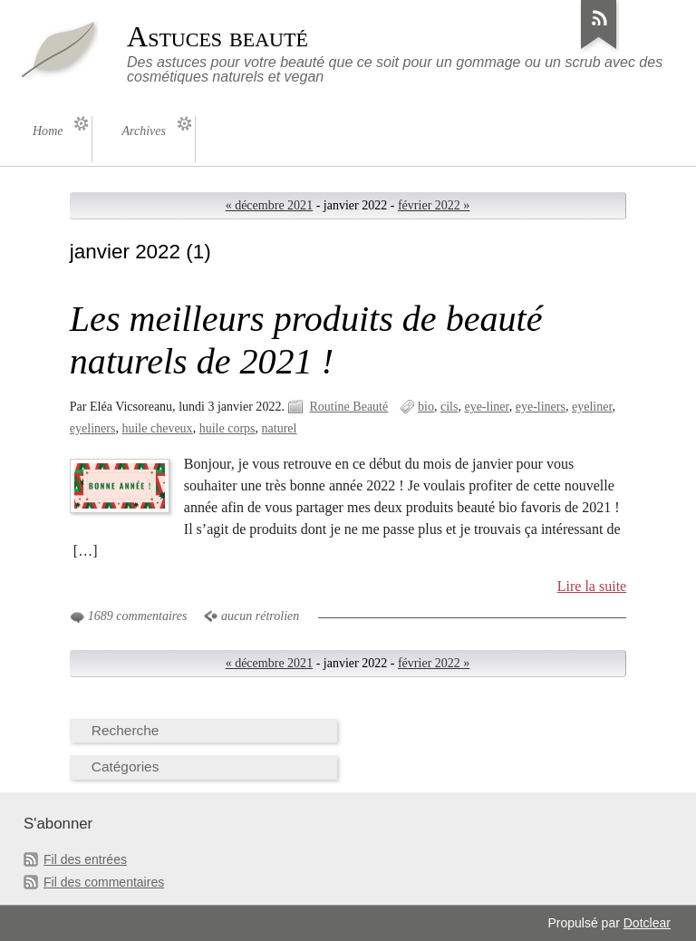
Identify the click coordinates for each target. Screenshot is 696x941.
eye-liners (541, 406)
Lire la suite (592, 586)
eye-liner (486, 406)
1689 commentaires (138, 616)
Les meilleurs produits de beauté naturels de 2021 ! (306, 340)
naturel (279, 428)
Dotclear (647, 923)
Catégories (126, 766)
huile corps (227, 428)
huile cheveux (156, 428)
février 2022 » (433, 205)
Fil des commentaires (104, 882)
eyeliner (592, 406)
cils (449, 406)
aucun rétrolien (260, 616)
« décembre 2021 (270, 205)
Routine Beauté (348, 406)
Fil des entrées (85, 859)
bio (426, 406)
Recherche (126, 730)
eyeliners (93, 428)
